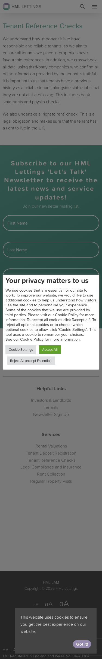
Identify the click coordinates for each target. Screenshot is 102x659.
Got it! (82, 644)
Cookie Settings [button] (21, 349)
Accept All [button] (50, 349)
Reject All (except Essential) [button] (30, 360)
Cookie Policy (32, 339)
